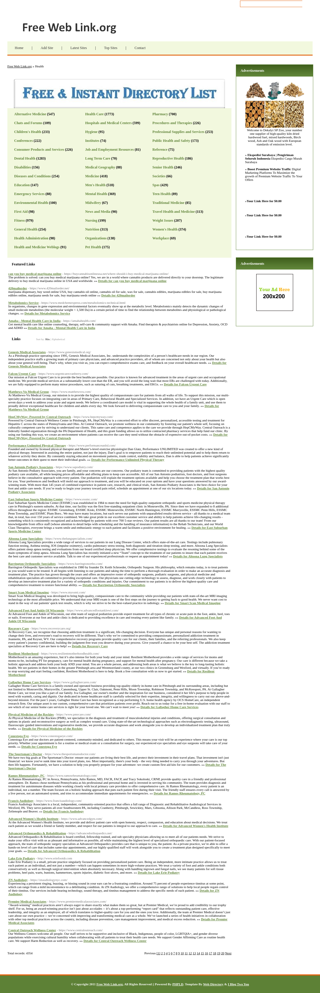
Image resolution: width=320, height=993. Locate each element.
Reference (159, 149)
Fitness (19, 220)
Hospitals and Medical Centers (108, 123)
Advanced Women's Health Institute (33, 818)
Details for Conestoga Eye (39, 746)
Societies (158, 176)
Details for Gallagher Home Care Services (169, 707)
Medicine (92, 176)
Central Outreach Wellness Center (32, 930)
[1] (158, 953)
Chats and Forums (28, 123)
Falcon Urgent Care (22, 373)
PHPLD (177, 984)
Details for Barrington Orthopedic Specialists (114, 585)
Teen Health (161, 194)
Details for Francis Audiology (63, 811)
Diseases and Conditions (32, 176)
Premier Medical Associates (27, 901)
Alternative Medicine (30, 114)
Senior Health (162, 167)
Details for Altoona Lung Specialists (198, 556)
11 (186, 953)
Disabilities (22, 167)
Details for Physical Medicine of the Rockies (52, 728)
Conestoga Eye (18, 736)
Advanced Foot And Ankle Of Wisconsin (36, 610)
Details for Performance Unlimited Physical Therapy (127, 459)
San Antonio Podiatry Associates (30, 467)
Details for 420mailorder (118, 295)
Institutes (92, 141)
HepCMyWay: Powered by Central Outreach (39, 416)
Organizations (96, 238)
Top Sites (110, 48)
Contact (140, 48)
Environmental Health (31, 203)
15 (202, 953)
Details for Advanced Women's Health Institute (195, 826)
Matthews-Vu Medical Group (28, 391)
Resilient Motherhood (23, 653)
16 (206, 953)
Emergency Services (29, 194)
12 (190, 953)
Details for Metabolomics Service (47, 313)
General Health (25, 229)
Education (22, 185)
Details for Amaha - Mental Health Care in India (61, 328)
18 (214, 953)
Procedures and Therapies (172, 123)
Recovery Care (18, 628)
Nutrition (92, 229)
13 (194, 953)
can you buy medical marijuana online (34, 273)
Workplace (160, 238)
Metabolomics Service (23, 302)
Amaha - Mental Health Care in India (34, 320)
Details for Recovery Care (89, 646)
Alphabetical (58, 339)
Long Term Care (97, 158)
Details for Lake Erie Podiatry (159, 872)
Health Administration (31, 238)
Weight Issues (162, 220)
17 (210, 953)
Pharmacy (160, 114)
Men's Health (95, 185)
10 (182, 953)
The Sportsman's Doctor (25, 754)
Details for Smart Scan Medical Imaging (193, 603)
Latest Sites (78, 48)
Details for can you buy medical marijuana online (132, 281)
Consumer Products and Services (39, 149)
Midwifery (93, 203)
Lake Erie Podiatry (21, 858)
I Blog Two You (238, 984)
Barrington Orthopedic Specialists (32, 563)
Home (19, 48)
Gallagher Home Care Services (29, 682)
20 (222, 953)
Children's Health (27, 132)
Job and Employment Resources (109, 149)
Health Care (94, 114)
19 (218, 953)
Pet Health (93, 247)
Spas (155, 185)
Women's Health (164, 229)
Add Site (47, 48)
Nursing (91, 220)
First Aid (21, 212)
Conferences (23, 141)
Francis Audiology (21, 800)
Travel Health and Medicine (173, 212)
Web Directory (213, 984)
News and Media (97, 212)
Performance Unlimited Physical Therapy (37, 445)
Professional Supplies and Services (178, 132)
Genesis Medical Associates (27, 352)
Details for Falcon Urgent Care (185, 384)
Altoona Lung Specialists (25, 538)
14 (198, 953)
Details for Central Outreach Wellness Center (115, 940)
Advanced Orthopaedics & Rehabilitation (37, 833)
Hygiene (91, 132)
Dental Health (24, 158)
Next (228, 953)
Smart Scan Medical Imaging (28, 592)
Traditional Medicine (168, 203)
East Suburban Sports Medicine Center (35, 499)
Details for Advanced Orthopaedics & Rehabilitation (63, 851)
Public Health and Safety (171, 141)
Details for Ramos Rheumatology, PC (179, 793)
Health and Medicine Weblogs (36, 247)
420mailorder (17, 288)
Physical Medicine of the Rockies (31, 714)
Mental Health (96, 194)
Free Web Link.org (79, 28)
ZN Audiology (18, 880)
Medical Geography (100, 167)
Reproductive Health (168, 158)
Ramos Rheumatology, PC (26, 775)
